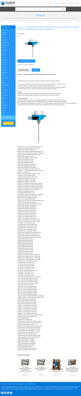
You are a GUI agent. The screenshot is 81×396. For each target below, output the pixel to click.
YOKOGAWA (5, 29)
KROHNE (4, 107)
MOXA (3, 110)
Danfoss (4, 82)
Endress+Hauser (15, 18)
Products (56, 3)
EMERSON (4, 72)
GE (3, 87)
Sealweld (4, 70)
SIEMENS (4, 32)
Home (50, 3)
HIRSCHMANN (5, 85)
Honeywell (4, 40)
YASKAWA (4, 90)
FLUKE (3, 47)
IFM (3, 80)
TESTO (3, 112)
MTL (3, 52)
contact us (23, 64)
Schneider (4, 60)
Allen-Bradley (5, 77)
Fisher (3, 67)
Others (3, 97)
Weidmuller (4, 50)
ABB (3, 37)
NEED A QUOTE (8, 123)
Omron (3, 65)
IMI (3, 100)
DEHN (3, 75)
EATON (3, 55)
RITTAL (3, 34)
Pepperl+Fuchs (5, 45)
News (77, 3)
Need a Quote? (26, 61)
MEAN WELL (5, 105)
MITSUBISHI (5, 95)
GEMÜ (3, 92)
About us (63, 3)
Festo (3, 57)
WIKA (3, 102)
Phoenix (4, 62)
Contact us (71, 3)
